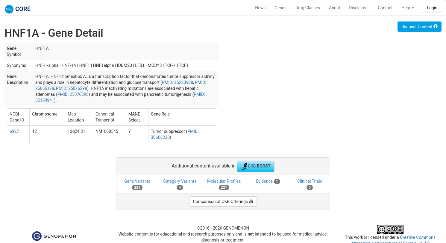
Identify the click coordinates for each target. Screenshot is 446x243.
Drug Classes (307, 7)
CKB (256, 166)
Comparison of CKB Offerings (223, 201)
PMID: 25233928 (177, 82)
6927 (14, 131)
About (334, 7)
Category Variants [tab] (179, 184)
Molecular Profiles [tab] (224, 184)
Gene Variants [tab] (137, 184)
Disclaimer (359, 7)
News (260, 7)
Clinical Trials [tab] (309, 184)
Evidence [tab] (268, 181)
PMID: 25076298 (71, 88)
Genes (280, 7)
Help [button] (407, 7)
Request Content (419, 26)
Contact (385, 7)
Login (432, 7)
